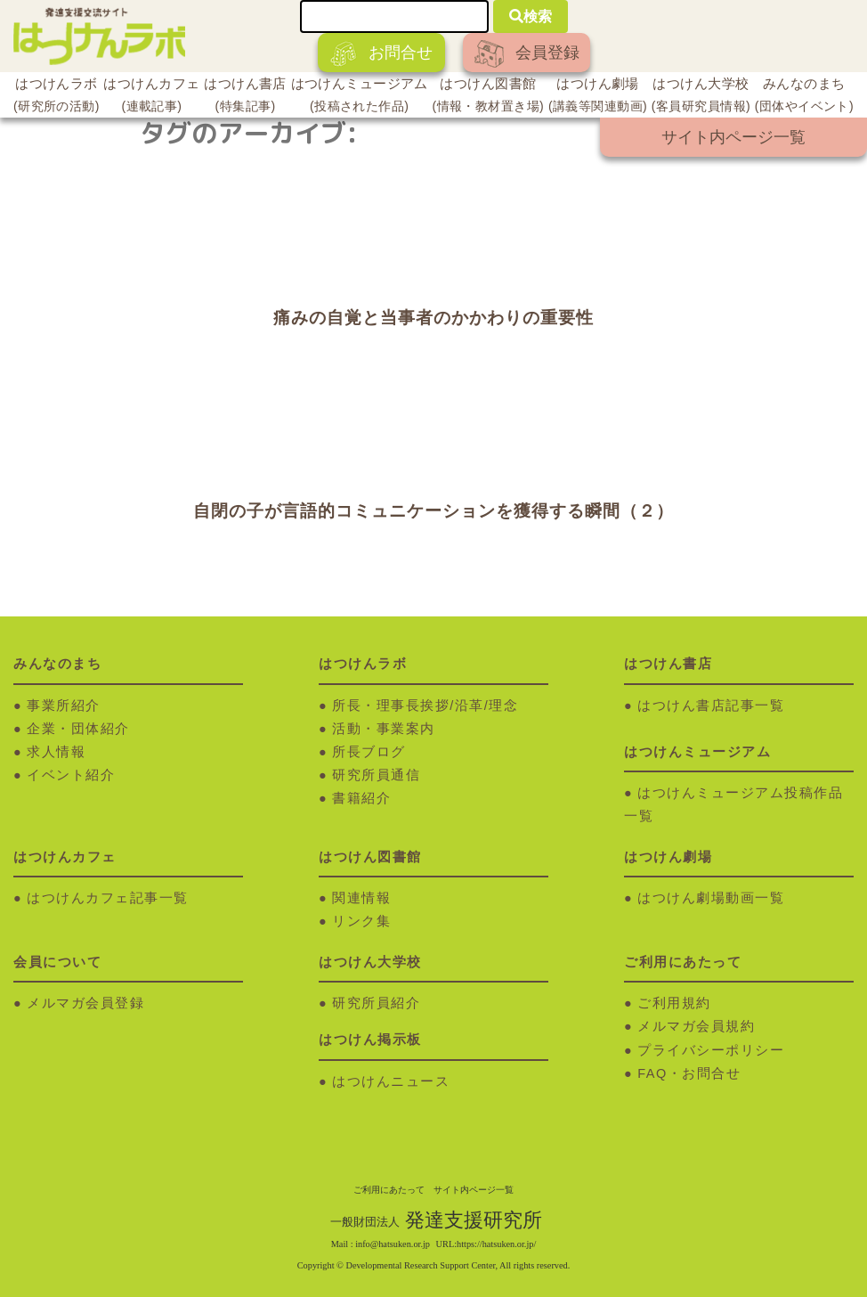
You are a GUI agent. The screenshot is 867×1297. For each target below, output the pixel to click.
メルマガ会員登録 (85, 1003)
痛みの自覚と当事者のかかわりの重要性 (433, 317)
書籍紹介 (361, 798)
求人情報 (56, 752)
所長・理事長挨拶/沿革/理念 (425, 705)
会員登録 (526, 54)
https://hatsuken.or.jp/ (496, 1244)
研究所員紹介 (376, 1003)
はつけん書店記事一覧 (710, 705)
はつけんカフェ (151, 97)
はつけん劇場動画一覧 (710, 898)
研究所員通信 (376, 775)
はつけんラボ (56, 97)
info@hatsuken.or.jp (392, 1244)
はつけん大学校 (701, 97)
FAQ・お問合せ (689, 1073)
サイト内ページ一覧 (733, 137)
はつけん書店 (245, 97)
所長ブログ (369, 752)
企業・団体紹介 (78, 729)
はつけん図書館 (489, 97)
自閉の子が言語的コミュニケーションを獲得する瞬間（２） (433, 511)
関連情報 (361, 898)
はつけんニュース (391, 1081)
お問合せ (381, 54)
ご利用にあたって (389, 1190)
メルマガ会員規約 (696, 1026)
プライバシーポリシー (710, 1050)
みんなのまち (804, 97)
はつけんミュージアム (359, 97)
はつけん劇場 (597, 97)
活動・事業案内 (383, 729)
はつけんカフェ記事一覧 (108, 898)
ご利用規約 (674, 1003)
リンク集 (361, 921)
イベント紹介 (71, 775)
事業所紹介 (64, 705)
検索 (530, 16)
